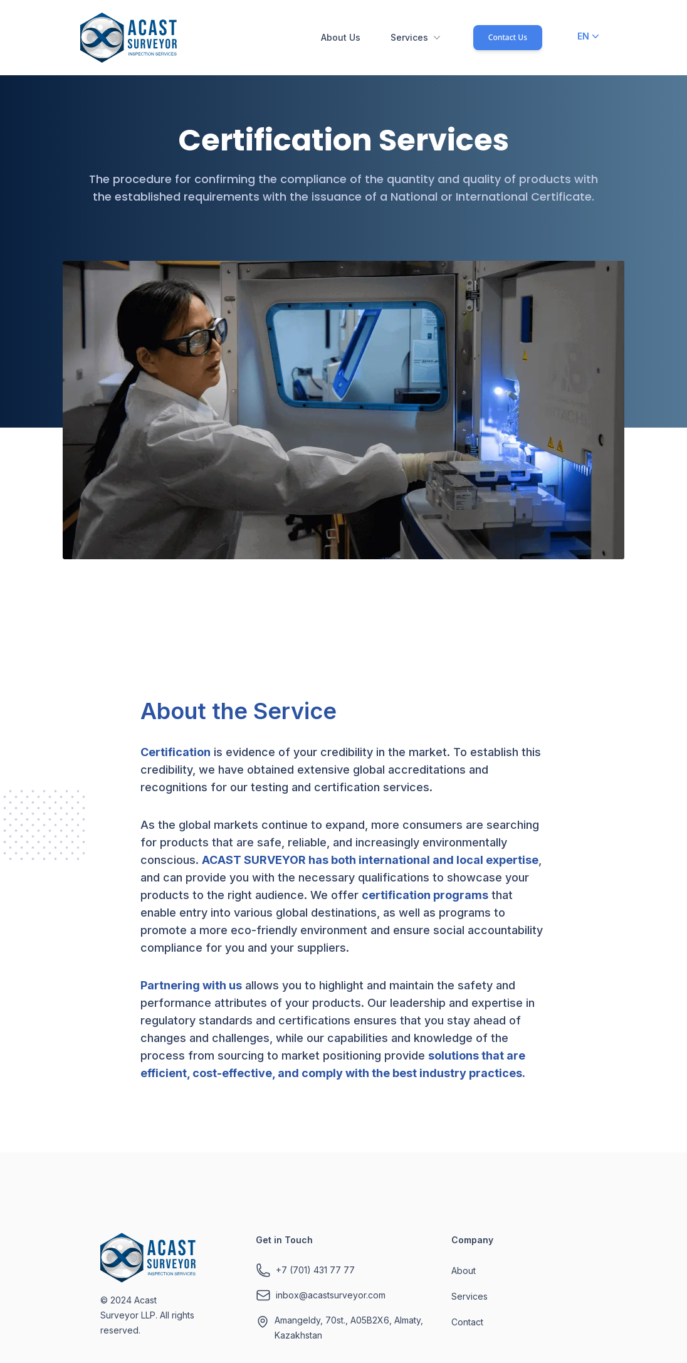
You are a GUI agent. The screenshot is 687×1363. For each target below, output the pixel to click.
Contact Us (507, 37)
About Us (340, 37)
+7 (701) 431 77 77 (315, 1270)
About (463, 1270)
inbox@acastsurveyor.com (330, 1295)
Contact (467, 1322)
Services (417, 37)
